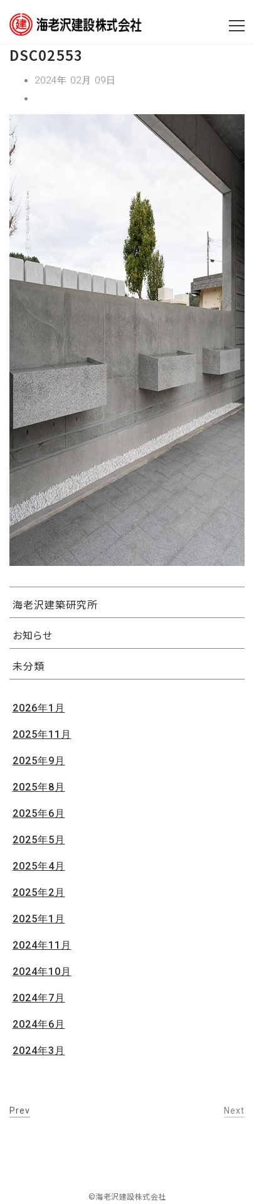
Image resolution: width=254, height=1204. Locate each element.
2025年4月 (39, 866)
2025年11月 (42, 734)
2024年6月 (39, 1024)
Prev (19, 1110)
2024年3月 (39, 1051)
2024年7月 (39, 998)
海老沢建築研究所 (55, 604)
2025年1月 (39, 919)
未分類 (29, 665)
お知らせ (33, 634)
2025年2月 (39, 892)
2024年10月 (42, 972)
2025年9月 (39, 761)
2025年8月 (39, 787)
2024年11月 (42, 945)
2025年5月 (39, 840)
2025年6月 (39, 813)
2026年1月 (39, 708)
